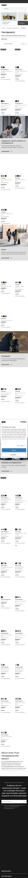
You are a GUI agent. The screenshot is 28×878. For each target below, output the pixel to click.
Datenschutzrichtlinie (14, 805)
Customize (14, 454)
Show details (20, 445)
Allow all (14, 450)
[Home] (5, 5)
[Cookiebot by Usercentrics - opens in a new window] (20, 422)
